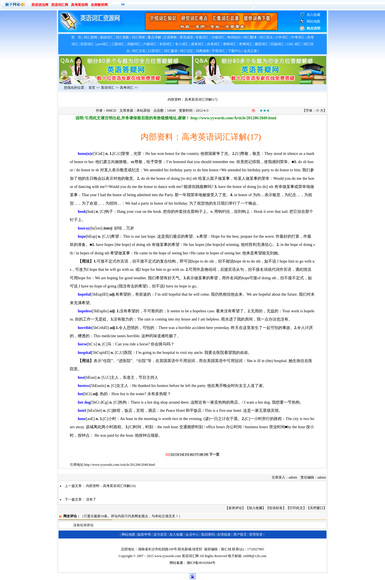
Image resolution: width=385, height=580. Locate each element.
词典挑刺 (202, 51)
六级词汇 (150, 44)
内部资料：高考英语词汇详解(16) (111, 486)
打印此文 (296, 508)
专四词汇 (166, 44)
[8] (202, 454)
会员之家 (250, 51)
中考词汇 (298, 37)
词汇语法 (266, 37)
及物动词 (208, 269)
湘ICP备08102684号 (201, 563)
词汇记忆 (186, 51)
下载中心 (234, 51)
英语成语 (186, 37)
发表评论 (235, 508)
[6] (192, 454)
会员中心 (192, 534)
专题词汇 (202, 37)
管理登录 (256, 534)
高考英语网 (79, 5)
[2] (173, 454)
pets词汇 (103, 44)
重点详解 (154, 37)
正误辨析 (170, 37)
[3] (177, 454)
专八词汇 (182, 44)
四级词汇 (134, 44)
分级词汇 (218, 37)
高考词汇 (126, 88)
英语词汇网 (59, 5)
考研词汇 (229, 44)
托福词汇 (277, 44)
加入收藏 (255, 508)
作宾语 (122, 261)
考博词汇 (245, 44)
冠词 (191, 361)
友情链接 (224, 534)
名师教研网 (99, 5)
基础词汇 (106, 37)
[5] (187, 454)
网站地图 (128, 534)
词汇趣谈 (171, 51)
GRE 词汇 (294, 44)
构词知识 (234, 37)
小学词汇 (282, 37)
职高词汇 (87, 44)
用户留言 (240, 534)
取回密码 (208, 534)
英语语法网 (39, 5)
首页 (91, 88)
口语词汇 (154, 51)
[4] (182, 454)
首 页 (76, 37)
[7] (197, 454)
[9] (206, 454)
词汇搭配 (122, 37)
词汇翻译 (250, 37)
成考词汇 (197, 44)
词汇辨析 (138, 37)
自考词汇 (213, 44)
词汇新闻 (90, 37)
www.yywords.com (167, 556)
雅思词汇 (261, 44)
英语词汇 (107, 88)
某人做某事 (248, 178)
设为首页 (160, 534)
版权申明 (144, 534)
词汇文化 (139, 51)
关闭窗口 (316, 508)
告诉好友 (276, 508)
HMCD (111, 110)
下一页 (214, 454)
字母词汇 (218, 51)
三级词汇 (118, 44)
